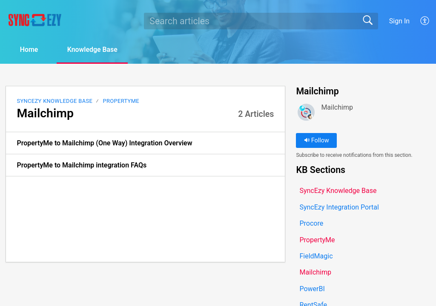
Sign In (399, 21)
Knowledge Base (94, 49)
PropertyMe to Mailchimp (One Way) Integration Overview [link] (104, 143)
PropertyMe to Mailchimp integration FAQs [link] (81, 165)
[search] (261, 21)
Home (29, 49)
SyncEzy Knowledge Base (54, 101)
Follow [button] (316, 140)
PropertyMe (121, 101)
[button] (425, 20)
